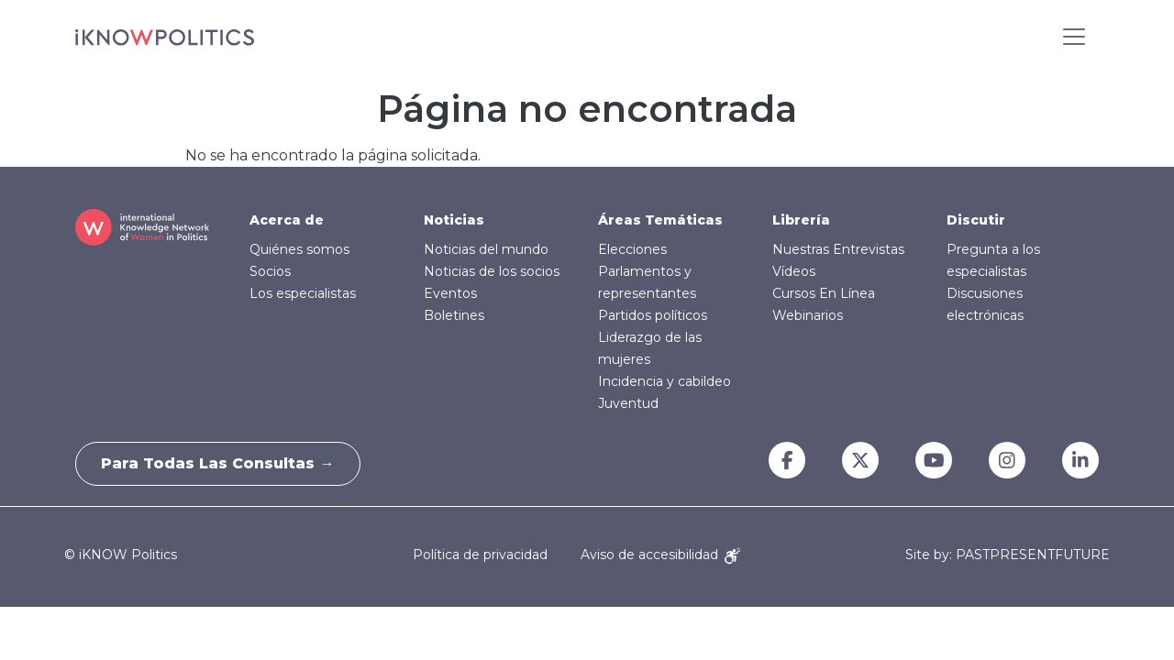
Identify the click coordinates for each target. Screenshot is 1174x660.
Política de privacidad (480, 554)
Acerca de (286, 220)
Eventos (450, 293)
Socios (270, 271)
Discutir (976, 220)
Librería (801, 220)
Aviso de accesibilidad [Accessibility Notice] (660, 554)
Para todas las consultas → (220, 463)
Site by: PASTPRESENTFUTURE (1007, 555)
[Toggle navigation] (1074, 36)
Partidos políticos (652, 315)
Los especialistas (302, 293)
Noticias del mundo (486, 249)
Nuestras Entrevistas (838, 249)
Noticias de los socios (491, 271)
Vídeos (793, 271)
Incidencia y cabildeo (664, 381)
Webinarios (807, 315)
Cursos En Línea (823, 293)
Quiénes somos (299, 249)
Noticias (454, 220)
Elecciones (632, 249)
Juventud (628, 403)
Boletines (454, 315)
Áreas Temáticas (660, 220)
